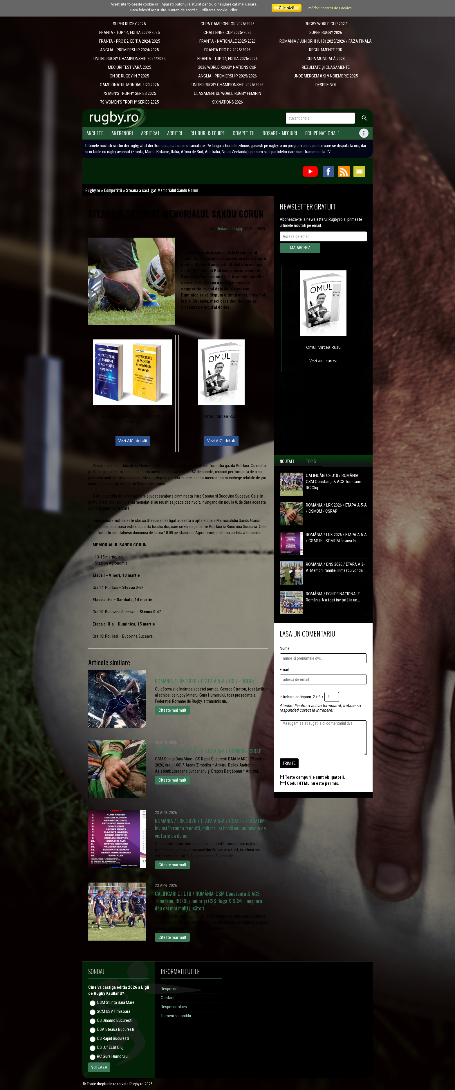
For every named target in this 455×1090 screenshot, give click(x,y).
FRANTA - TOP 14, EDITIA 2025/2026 (227, 58)
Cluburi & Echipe (207, 133)
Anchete (94, 133)
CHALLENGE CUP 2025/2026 (227, 32)
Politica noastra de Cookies (330, 8)
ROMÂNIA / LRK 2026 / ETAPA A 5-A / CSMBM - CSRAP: (336, 508)
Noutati (287, 461)
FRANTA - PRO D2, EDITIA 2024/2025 (129, 41)
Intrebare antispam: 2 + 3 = (302, 696)
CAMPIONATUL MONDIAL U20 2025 (129, 84)
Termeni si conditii (176, 1015)
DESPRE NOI (325, 84)
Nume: (285, 648)
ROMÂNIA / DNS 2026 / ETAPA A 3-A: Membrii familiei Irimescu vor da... (335, 567)
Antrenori (122, 133)
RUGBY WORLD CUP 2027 (326, 23)
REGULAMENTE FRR (325, 50)
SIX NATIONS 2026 (227, 102)
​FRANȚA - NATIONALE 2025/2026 (227, 41)
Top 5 (311, 461)
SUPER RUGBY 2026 (325, 32)
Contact (168, 997)
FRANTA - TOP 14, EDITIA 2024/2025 (129, 32)
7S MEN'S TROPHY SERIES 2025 (129, 93)
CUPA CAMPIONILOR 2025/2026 (227, 23)
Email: (285, 669)
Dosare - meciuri (280, 133)
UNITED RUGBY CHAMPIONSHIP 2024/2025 (129, 58)
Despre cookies (174, 1006)
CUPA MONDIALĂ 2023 (325, 58)
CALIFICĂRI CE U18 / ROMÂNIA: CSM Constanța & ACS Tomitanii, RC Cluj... (334, 481)
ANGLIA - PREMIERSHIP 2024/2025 (129, 50)
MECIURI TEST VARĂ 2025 (129, 67)
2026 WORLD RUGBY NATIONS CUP (227, 67)
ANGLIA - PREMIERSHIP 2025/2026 (227, 76)
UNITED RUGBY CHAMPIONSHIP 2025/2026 (227, 84)
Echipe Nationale (322, 133)
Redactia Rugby (230, 228)
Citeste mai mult (172, 710)
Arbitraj (150, 133)
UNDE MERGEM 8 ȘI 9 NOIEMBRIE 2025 (326, 76)
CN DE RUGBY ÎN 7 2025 (129, 76)
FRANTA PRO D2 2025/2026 (227, 50)
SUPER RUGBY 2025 (129, 23)
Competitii (243, 133)
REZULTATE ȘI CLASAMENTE (326, 67)
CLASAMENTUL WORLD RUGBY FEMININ (227, 93)
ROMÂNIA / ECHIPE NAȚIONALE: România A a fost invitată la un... (333, 597)
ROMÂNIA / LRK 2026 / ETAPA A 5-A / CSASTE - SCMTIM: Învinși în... (336, 537)
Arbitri (174, 133)
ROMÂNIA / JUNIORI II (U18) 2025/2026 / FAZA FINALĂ (325, 41)
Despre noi (169, 988)
